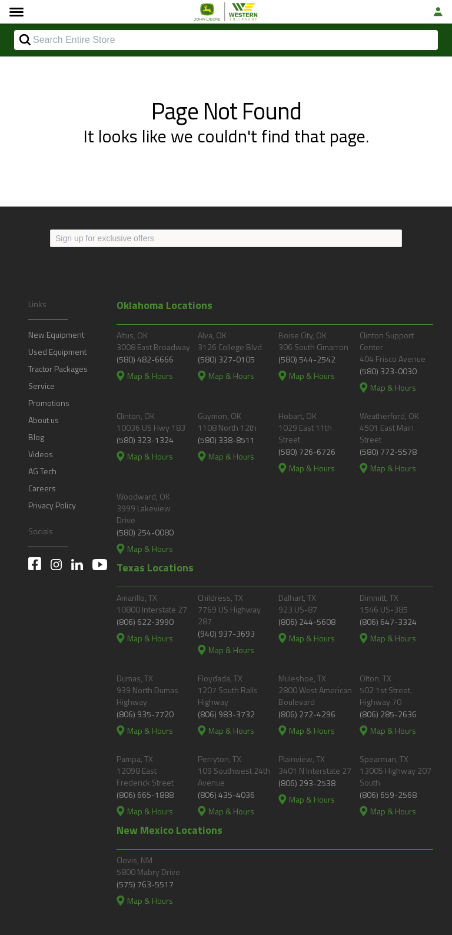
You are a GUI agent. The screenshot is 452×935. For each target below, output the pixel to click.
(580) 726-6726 (306, 451)
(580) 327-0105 (226, 359)
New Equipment (56, 334)
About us (43, 420)
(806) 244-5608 (306, 621)
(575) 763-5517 (145, 884)
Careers (42, 488)
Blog (36, 437)
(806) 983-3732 (226, 714)
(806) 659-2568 (388, 794)
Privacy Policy (52, 505)
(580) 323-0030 (388, 371)
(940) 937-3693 (226, 633)
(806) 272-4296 (306, 714)
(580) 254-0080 (145, 532)
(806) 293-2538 (306, 783)
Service (41, 386)
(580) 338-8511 (226, 440)
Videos (40, 454)
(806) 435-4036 (226, 794)
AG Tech (42, 471)
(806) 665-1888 (145, 794)
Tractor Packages (58, 368)
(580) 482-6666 (145, 359)
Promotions (48, 403)
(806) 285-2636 (388, 714)
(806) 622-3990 (145, 621)
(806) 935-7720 (145, 714)
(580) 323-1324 (145, 440)
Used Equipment (57, 351)
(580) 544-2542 (306, 359)
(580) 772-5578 (388, 451)
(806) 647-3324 (388, 621)
